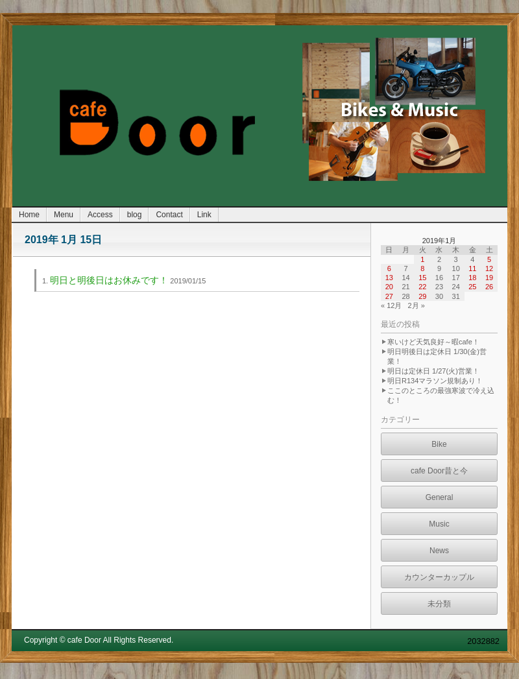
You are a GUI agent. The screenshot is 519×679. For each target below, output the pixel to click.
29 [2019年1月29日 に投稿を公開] (422, 296)
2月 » (416, 305)
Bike (438, 444)
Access (100, 214)
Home (29, 214)
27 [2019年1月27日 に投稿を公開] (389, 296)
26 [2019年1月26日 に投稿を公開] (489, 287)
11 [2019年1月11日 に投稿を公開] (472, 268)
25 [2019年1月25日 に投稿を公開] (472, 287)
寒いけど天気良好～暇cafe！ (433, 342)
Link (204, 214)
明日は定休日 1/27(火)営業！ (433, 371)
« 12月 (391, 305)
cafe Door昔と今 (439, 470)
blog (134, 214)
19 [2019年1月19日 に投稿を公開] (489, 277)
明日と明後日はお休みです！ (109, 280)
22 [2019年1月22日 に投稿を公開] (422, 287)
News (439, 550)
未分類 (439, 603)
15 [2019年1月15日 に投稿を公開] (422, 277)
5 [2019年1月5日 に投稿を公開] (489, 259)
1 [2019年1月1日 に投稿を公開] (422, 259)
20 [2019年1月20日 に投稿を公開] (389, 287)
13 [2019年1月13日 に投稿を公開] (389, 277)
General (439, 497)
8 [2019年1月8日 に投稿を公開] (422, 268)
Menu (63, 214)
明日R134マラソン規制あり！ (435, 381)
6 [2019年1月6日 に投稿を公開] (389, 268)
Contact (169, 214)
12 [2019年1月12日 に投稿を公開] (489, 268)
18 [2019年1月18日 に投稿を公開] (472, 277)
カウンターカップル (439, 577)
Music (439, 524)
